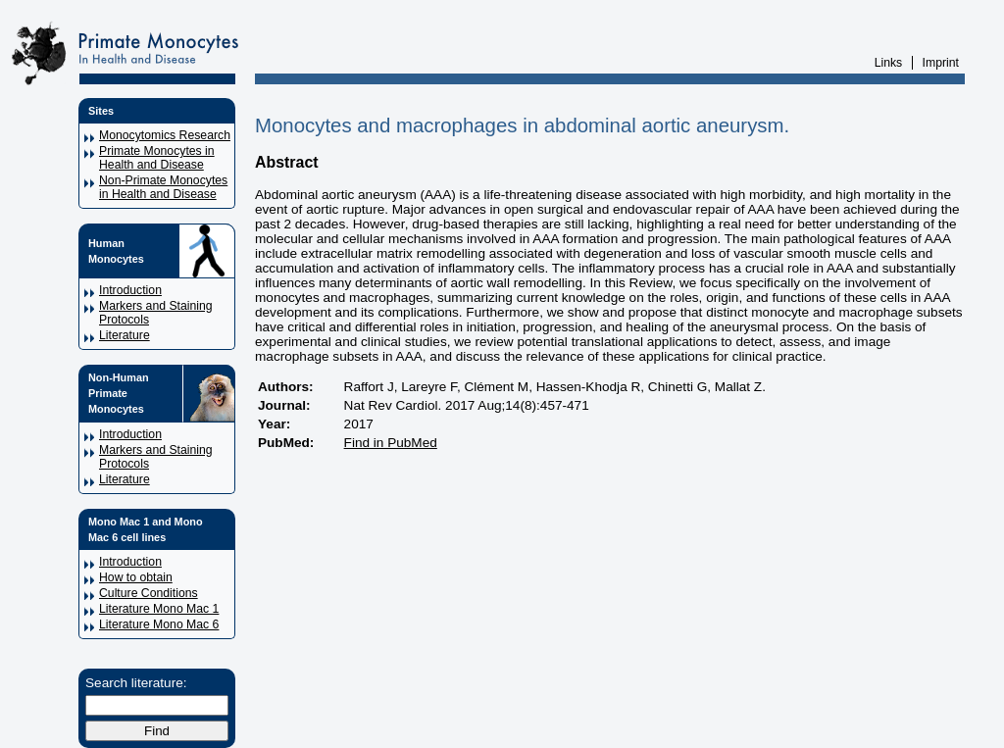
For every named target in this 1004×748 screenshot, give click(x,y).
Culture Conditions (148, 593)
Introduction (130, 290)
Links (889, 63)
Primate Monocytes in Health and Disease (157, 158)
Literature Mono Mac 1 (159, 609)
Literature (124, 335)
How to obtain (136, 577)
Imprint (941, 63)
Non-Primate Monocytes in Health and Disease (163, 187)
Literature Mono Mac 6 (159, 624)
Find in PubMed (390, 442)
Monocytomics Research (164, 135)
